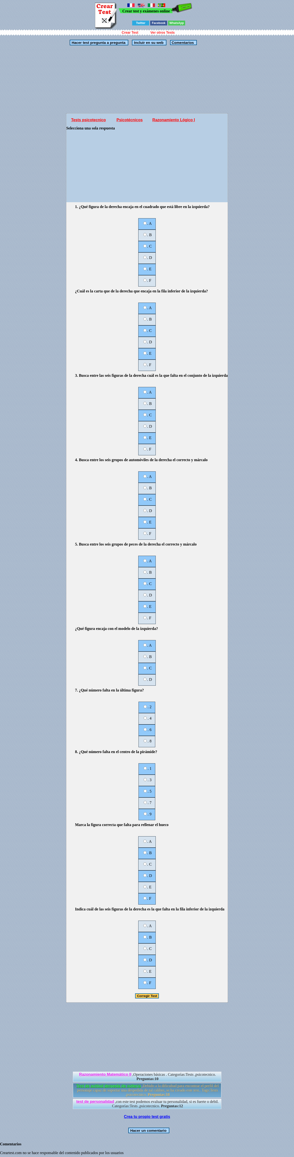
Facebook (158, 23)
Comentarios (182, 42)
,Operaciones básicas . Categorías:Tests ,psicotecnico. (147, 1076)
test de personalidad (95, 1102)
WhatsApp (176, 23)
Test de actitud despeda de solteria (108, 1086)
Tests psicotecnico (88, 120)
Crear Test (130, 32)
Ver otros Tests (162, 32)
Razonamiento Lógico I (173, 120)
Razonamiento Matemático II (105, 1074)
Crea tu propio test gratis (147, 1117)
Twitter (140, 23)
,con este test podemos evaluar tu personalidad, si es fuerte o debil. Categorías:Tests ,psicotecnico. (147, 1104)
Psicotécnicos (129, 120)
